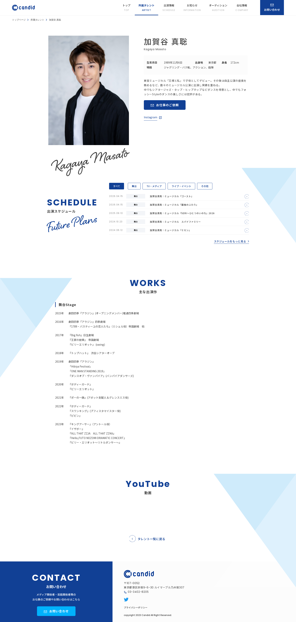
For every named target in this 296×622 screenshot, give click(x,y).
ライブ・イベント (181, 186)
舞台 (134, 186)
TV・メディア (154, 186)
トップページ (19, 19)
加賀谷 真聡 (55, 19)
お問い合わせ (59, 611)
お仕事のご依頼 (167, 105)
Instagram (150, 117)
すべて (116, 186)
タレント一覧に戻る (151, 539)
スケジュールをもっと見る (230, 241)
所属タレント (37, 19)
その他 (204, 186)
